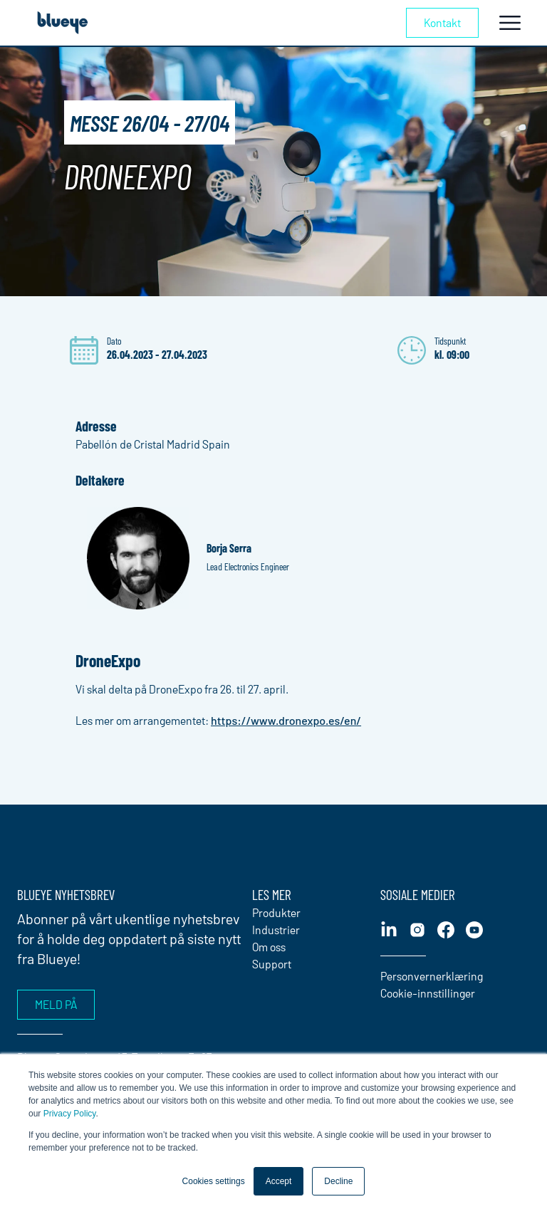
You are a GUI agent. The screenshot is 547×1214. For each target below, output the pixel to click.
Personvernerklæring (431, 976)
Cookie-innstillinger (427, 993)
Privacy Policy (69, 1114)
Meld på (56, 1004)
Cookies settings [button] (213, 1181)
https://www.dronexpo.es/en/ (286, 720)
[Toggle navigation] (510, 23)
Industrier (276, 929)
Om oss (269, 946)
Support (271, 963)
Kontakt (442, 22)
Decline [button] (338, 1181)
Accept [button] (279, 1181)
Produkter (276, 912)
